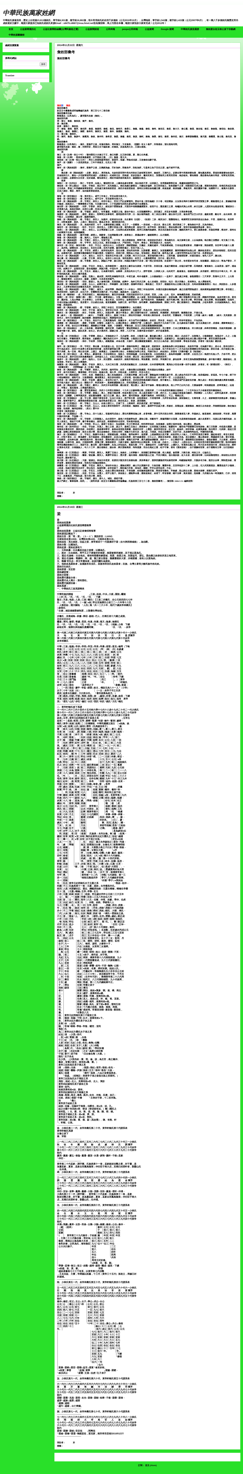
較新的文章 (63, 1457)
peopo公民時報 (130, 29)
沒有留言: (92, 492)
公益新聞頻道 (92, 29)
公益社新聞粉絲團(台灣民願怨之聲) (60, 29)
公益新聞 (149, 29)
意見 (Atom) (151, 1465)
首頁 (11, 29)
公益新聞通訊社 (28, 29)
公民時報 (110, 29)
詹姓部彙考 (66, 52)
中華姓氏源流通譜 (190, 29)
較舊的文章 (231, 1457)
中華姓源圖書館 (16, 35)
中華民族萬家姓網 (28, 12)
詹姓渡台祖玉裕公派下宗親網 (220, 29)
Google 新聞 (167, 29)
